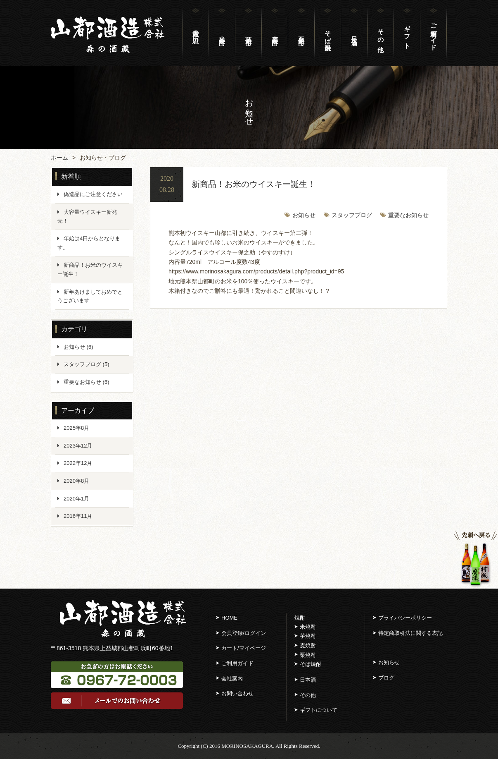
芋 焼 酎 (248, 33)
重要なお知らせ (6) (86, 382)
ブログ (386, 678)
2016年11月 (78, 516)
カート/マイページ (243, 648)
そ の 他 (380, 33)
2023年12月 (78, 446)
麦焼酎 (308, 645)
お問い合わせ (237, 693)
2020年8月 (76, 481)
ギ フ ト (407, 33)
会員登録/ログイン (243, 633)
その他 (308, 695)
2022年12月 (78, 463)
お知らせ (303, 215)
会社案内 (232, 678)
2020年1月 (76, 499)
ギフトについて (318, 710)
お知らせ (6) (78, 347)
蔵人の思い (195, 33)
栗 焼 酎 (301, 33)
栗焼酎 (308, 655)
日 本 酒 (354, 33)
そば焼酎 (328, 33)
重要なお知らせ (408, 215)
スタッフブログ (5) (86, 364)
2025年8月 (76, 428)
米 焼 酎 (222, 33)
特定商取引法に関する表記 (410, 633)
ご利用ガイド (433, 33)
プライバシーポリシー (405, 618)
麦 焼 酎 (275, 33)
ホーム (59, 157)
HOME (229, 618)
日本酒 (308, 680)
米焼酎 (308, 627)
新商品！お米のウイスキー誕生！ (253, 184)
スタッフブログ (352, 215)
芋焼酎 (308, 636)
